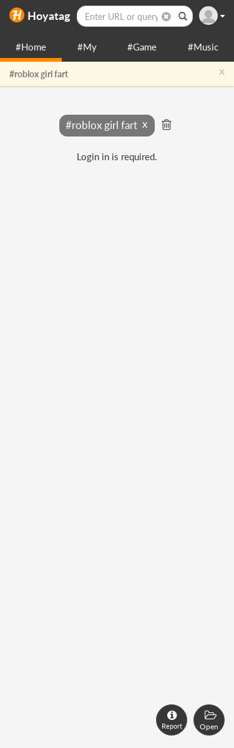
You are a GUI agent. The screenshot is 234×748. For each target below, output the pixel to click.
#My (87, 46)
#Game (142, 46)
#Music (203, 46)
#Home (31, 46)
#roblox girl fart (38, 74)
